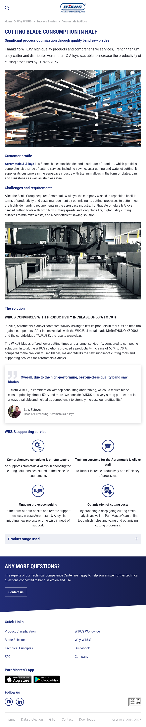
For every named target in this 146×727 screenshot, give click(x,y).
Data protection (32, 719)
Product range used (24, 538)
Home (8, 21)
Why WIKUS (24, 21)
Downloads (87, 719)
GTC (52, 719)
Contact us (16, 592)
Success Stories (46, 21)
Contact (67, 719)
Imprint (10, 719)
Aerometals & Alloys (74, 21)
